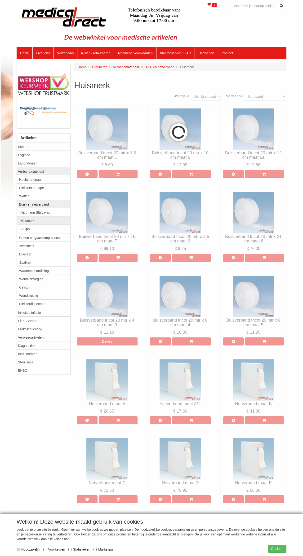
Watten (24, 196)
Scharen (24, 147)
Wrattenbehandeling (34, 271)
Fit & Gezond (27, 321)
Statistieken (79, 549)
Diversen (25, 254)
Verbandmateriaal (31, 171)
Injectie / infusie (29, 313)
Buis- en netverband (34, 204)
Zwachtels (26, 246)
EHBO (22, 370)
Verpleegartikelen (31, 337)
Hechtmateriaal (30, 179)
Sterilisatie (25, 362)
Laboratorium (28, 163)
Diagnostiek (26, 346)
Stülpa (25, 229)
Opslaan (277, 549)
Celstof (24, 287)
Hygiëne (24, 155)
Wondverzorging (31, 279)
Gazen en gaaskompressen (39, 238)
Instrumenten (27, 354)
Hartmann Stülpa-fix (35, 212)
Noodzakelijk (28, 549)
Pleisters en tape (31, 188)
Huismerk (27, 221)
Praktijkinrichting (30, 329)
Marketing (103, 549)
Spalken (25, 262)
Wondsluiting (28, 295)
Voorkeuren (54, 549)
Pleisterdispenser (32, 304)
